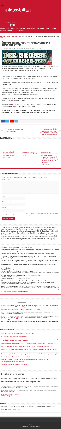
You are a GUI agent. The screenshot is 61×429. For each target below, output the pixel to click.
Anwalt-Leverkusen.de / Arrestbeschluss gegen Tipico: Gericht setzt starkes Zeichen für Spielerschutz (28, 343)
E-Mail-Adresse (6, 202)
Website (4, 207)
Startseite (2, 36)
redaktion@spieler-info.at (13, 409)
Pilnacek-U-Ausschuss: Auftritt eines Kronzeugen (14, 364)
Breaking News (16, 36)
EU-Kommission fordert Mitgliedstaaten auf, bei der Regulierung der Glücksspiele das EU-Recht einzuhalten (47, 131)
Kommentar (6, 179)
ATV (13, 104)
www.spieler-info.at (6, 395)
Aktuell (8, 36)
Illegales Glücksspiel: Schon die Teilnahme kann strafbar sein (17, 357)
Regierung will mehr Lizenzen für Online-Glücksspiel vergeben (8, 153)
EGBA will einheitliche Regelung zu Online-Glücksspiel (13, 130)
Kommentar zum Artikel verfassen (33, 48)
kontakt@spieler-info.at (25, 307)
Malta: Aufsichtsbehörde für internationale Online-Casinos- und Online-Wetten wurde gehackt (26, 346)
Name (4, 196)
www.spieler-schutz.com (7, 397)
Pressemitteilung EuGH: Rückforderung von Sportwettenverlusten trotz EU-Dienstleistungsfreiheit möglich (29, 354)
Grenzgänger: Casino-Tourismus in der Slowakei (30, 153)
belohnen (42, 262)
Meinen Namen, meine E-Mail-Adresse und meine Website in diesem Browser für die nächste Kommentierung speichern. (30, 214)
